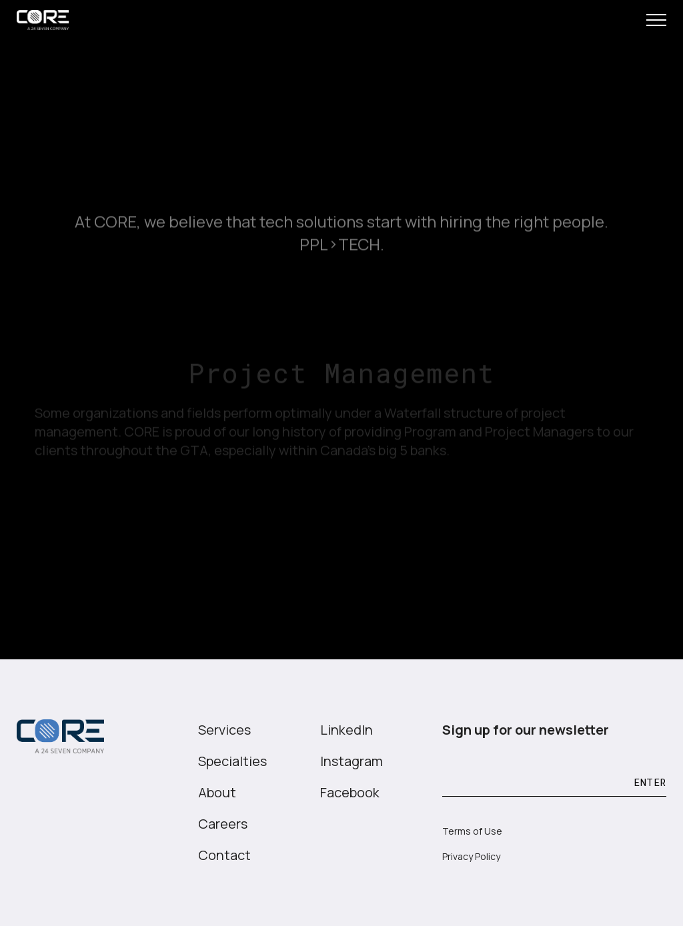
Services (224, 730)
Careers (222, 824)
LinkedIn (346, 730)
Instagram (351, 761)
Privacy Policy (471, 856)
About (217, 792)
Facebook (350, 792)
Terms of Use (472, 831)
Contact (224, 855)
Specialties (232, 761)
